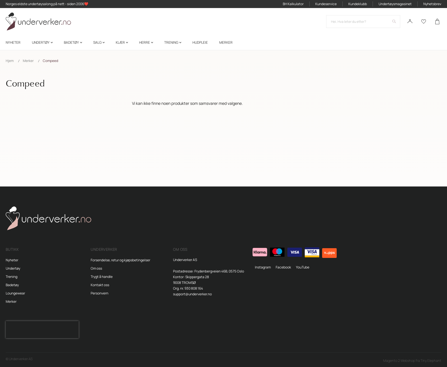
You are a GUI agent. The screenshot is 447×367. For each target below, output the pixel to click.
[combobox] (363, 21)
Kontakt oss (100, 284)
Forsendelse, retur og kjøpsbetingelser (120, 260)
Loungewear (15, 293)
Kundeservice (326, 3)
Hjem (10, 60)
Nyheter (12, 260)
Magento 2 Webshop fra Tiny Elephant (412, 360)
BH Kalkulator (293, 3)
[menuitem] (13, 42)
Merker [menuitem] (226, 42)
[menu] (223, 42)
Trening (11, 276)
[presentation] (42, 329)
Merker (28, 60)
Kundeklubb (357, 3)
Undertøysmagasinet (395, 3)
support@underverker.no (192, 294)
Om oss (96, 268)
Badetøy (12, 284)
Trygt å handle (102, 276)
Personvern (99, 293)
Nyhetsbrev (432, 3)
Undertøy (13, 268)
